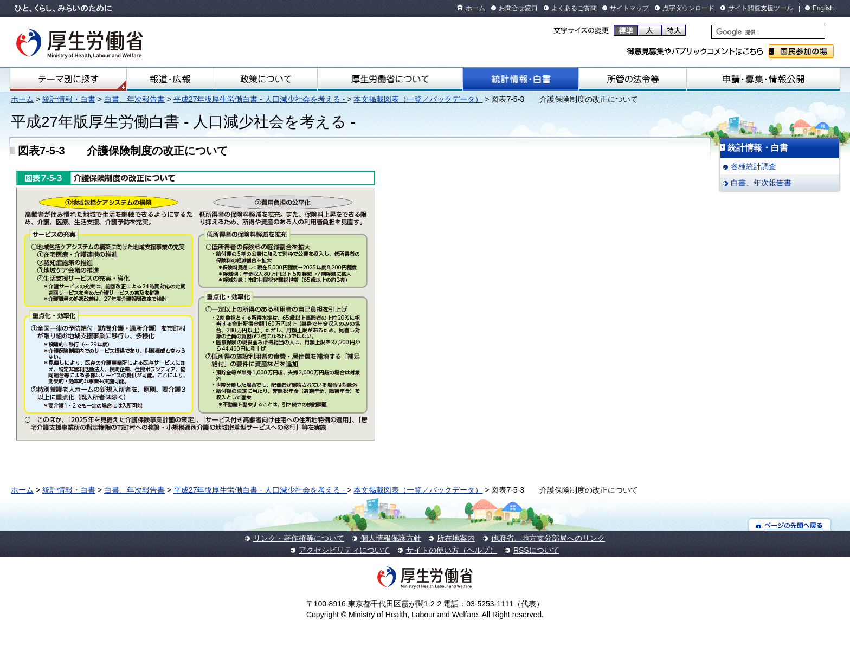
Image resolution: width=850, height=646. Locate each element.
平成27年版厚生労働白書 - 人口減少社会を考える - (260, 99)
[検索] (768, 31)
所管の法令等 (632, 79)
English (823, 8)
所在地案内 (456, 538)
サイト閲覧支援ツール (760, 8)
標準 (626, 30)
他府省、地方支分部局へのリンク (548, 538)
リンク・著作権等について (298, 538)
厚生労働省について (390, 79)
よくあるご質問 (574, 8)
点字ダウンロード (688, 8)
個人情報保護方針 (390, 538)
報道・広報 (170, 79)
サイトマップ (629, 8)
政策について (265, 79)
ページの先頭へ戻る (790, 525)
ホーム (475, 8)
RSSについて (536, 550)
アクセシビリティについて (344, 550)
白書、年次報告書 (134, 99)
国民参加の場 (801, 51)
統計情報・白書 (520, 79)
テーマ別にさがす (68, 79)
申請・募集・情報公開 (763, 79)
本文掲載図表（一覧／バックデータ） (417, 99)
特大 (673, 30)
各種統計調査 (753, 166)
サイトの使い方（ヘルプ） (451, 550)
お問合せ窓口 (518, 8)
